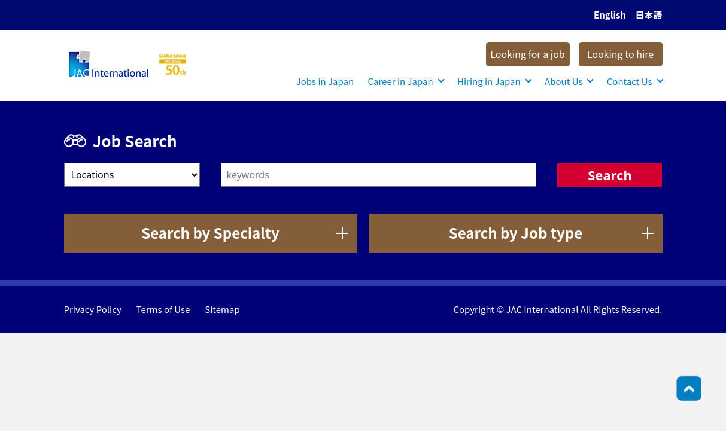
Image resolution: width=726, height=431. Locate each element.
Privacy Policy (92, 309)
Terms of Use (163, 309)
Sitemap (222, 309)
